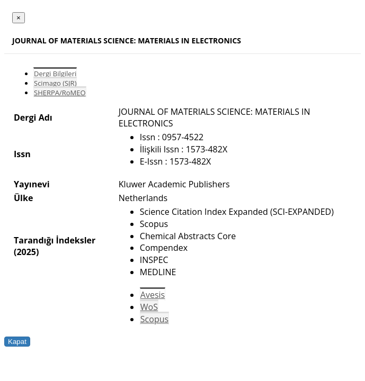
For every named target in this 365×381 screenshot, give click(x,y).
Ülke (23, 198)
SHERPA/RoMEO (60, 92)
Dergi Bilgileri (55, 73)
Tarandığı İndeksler (54, 240)
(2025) (26, 252)
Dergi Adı (33, 117)
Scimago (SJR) (55, 83)
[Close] (18, 17)
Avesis (152, 295)
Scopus (154, 319)
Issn (22, 154)
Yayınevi (32, 184)
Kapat (17, 342)
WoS (149, 307)
